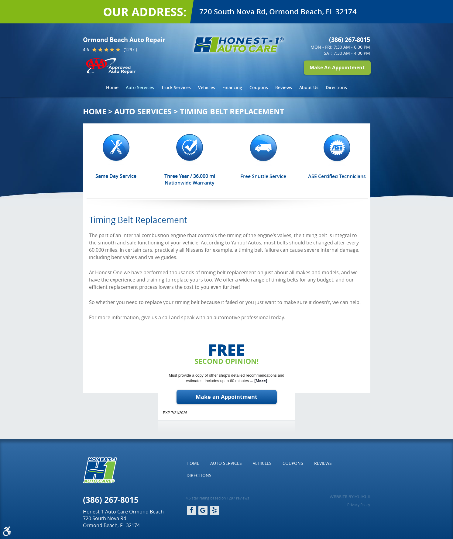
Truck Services (176, 87)
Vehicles (206, 87)
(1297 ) (130, 49)
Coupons (258, 87)
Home (112, 87)
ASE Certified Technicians (337, 176)
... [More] (258, 380)
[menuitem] (112, 87)
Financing (232, 87)
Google (203, 510)
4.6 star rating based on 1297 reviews (217, 498)
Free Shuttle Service (263, 176)
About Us (308, 87)
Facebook (191, 510)
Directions (336, 87)
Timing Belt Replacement (232, 111)
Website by (349, 496)
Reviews (283, 87)
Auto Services (140, 87)
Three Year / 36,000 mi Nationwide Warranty (189, 179)
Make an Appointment (226, 397)
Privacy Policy (358, 504)
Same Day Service (115, 176)
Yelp (214, 510)
